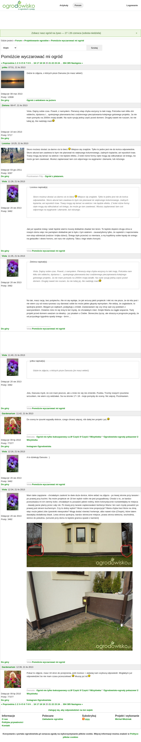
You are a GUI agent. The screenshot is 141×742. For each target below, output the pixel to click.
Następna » (77, 63)
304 (65, 63)
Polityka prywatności (12, 722)
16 (35, 63)
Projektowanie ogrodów (36, 40)
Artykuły (64, 5)
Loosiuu (6, 143)
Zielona (5, 105)
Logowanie (132, 5)
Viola (4, 181)
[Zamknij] (136, 33)
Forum (78, 5)
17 (38, 63)
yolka (4, 67)
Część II (77, 437)
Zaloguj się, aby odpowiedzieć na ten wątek (70, 710)
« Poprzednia (7, 63)
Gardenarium (8, 413)
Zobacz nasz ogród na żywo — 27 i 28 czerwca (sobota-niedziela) (66, 33)
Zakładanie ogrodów (52, 719)
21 (49, 63)
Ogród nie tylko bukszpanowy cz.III (54, 437)
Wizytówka (95, 437)
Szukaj (94, 48)
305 (69, 63)
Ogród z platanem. (54, 176)
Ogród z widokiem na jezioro (41, 100)
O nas (5, 719)
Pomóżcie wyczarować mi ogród (67, 40)
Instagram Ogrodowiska (39, 446)
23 (55, 63)
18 (41, 63)
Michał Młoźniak (123, 719)
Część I (85, 437)
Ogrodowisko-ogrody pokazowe (120, 437)
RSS (86, 719)
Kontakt (6, 725)
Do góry (5, 100)
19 (44, 63)
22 (52, 63)
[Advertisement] (70, 20)
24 (59, 63)
